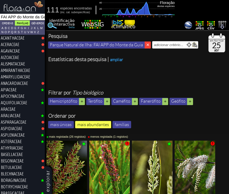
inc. (63, 12)
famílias (122, 124)
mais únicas (61, 124)
